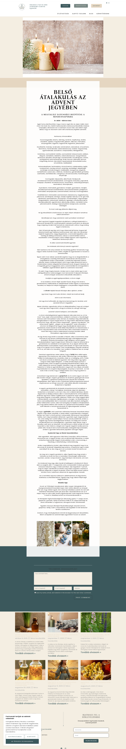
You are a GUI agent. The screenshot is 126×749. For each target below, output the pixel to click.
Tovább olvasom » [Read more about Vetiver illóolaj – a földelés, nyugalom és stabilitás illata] (25, 653)
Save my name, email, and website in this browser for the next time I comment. (63, 593)
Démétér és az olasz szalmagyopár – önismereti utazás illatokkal (63, 683)
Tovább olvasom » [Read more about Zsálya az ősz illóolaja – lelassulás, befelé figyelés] (58, 655)
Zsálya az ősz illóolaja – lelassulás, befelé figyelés (63, 635)
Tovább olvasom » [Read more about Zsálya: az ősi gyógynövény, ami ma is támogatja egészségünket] (91, 652)
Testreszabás (15, 736)
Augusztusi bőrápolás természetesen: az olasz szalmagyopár (24, 683)
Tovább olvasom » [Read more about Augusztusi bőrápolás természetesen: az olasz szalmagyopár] (25, 703)
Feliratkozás (91, 741)
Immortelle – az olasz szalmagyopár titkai (96, 683)
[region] (22, 730)
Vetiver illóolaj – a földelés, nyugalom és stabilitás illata (27, 635)
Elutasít (31, 736)
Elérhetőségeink (103, 14)
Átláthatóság (63, 14)
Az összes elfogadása (22, 741)
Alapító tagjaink (79, 14)
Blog (91, 14)
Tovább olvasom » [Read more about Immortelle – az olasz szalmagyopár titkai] (91, 703)
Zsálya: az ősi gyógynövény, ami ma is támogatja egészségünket (95, 635)
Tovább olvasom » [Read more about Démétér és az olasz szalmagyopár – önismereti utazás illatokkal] (58, 703)
